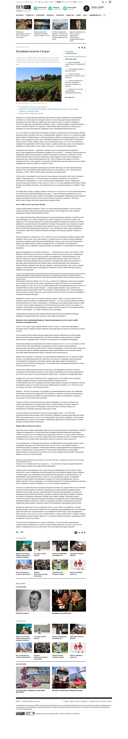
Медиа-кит (85, 701)
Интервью (20, 15)
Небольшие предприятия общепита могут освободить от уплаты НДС (23, 34)
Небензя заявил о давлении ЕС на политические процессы (74, 75)
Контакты (78, 701)
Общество (70, 15)
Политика (60, 15)
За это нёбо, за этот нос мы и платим (33, 107)
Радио (72, 701)
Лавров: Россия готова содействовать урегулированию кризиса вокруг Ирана (74, 91)
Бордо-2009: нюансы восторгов (31, 113)
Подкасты (30, 15)
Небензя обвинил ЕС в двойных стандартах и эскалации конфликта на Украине (74, 83)
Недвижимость (95, 15)
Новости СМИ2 (20, 583)
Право (78, 15)
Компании (40, 15)
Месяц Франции (71, 53)
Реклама (66, 701)
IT (104, 15)
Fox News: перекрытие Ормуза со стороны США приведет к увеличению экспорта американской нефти (60, 35)
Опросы (109, 701)
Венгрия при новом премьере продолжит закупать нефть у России (42, 33)
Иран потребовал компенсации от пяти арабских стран (75, 64)
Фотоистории (21, 587)
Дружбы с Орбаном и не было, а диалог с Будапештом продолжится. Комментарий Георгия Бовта (78, 36)
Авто (85, 15)
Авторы (104, 701)
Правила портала (95, 701)
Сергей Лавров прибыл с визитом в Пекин (74, 70)
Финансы (50, 15)
